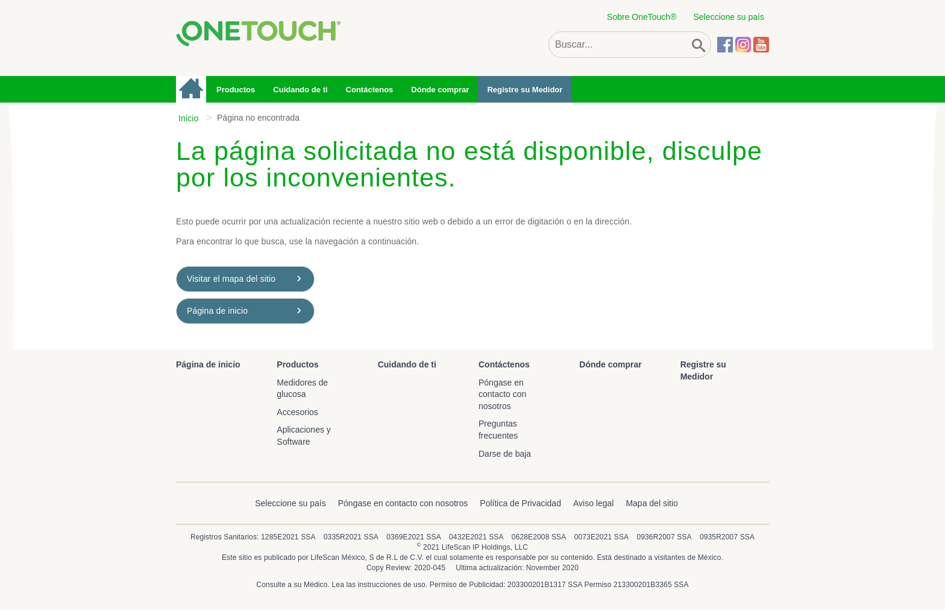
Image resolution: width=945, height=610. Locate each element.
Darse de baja (505, 454)
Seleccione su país (728, 17)
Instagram (743, 44)
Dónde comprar (440, 89)
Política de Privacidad (520, 503)
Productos (235, 89)
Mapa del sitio (651, 503)
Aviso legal (593, 503)
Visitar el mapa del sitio (231, 279)
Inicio (188, 118)
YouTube (761, 44)
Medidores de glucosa (302, 388)
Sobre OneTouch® (641, 17)
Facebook (725, 44)
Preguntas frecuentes (498, 429)
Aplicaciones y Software (304, 435)
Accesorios (297, 412)
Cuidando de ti (300, 89)
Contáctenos (370, 89)
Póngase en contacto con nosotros (502, 394)
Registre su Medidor (524, 89)
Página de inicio (191, 89)
